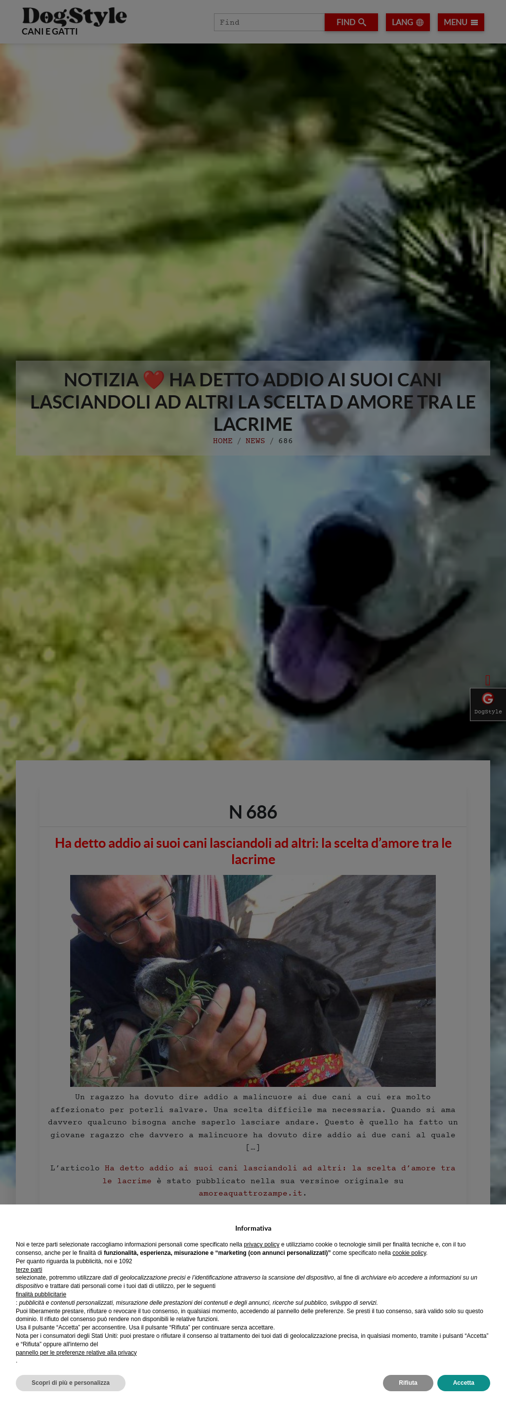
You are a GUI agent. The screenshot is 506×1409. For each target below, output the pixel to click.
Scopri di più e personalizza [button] (71, 1382)
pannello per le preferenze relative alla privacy (76, 1352)
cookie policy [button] (409, 1252)
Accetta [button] (463, 1382)
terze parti (29, 1269)
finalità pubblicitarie (41, 1294)
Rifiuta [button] (408, 1382)
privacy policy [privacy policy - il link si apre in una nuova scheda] (262, 1244)
